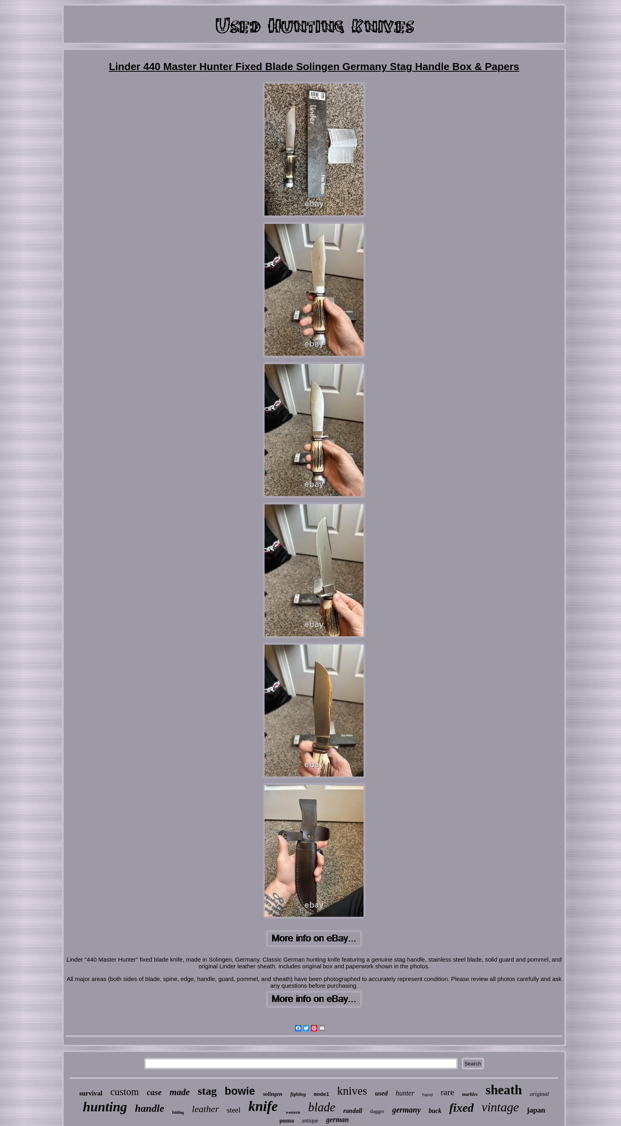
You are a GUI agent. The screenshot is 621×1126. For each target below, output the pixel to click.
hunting (105, 1106)
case (154, 1092)
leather (205, 1109)
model (321, 1094)
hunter (405, 1093)
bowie (240, 1091)
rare (447, 1092)
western (293, 1112)
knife (263, 1106)
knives (352, 1090)
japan (536, 1110)
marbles (470, 1094)
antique (310, 1121)
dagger (377, 1111)
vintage (500, 1107)
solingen (272, 1094)
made (180, 1092)
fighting (298, 1094)
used (381, 1093)
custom (124, 1091)
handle (149, 1108)
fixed (461, 1107)
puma (287, 1120)
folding (178, 1112)
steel (234, 1110)
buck (435, 1110)
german (337, 1120)
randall (352, 1110)
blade (321, 1107)
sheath (504, 1090)
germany (406, 1109)
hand (427, 1095)
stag (207, 1091)
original (539, 1094)
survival (91, 1093)
